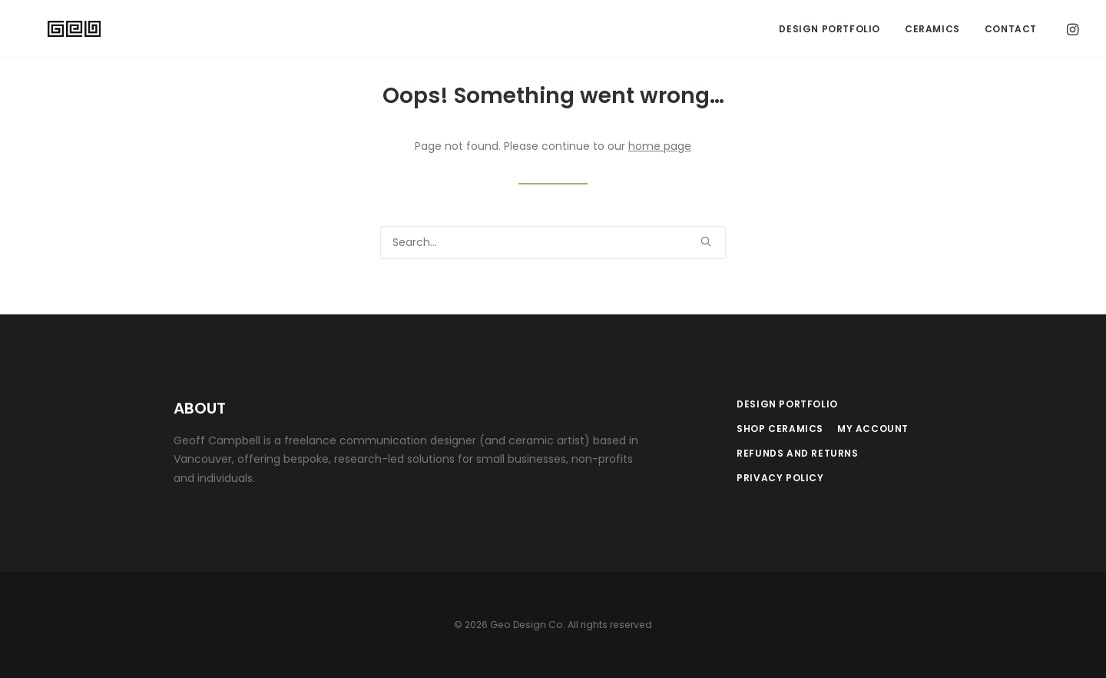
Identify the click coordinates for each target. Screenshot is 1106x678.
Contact (1011, 29)
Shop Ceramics (780, 428)
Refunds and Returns (797, 453)
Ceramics (932, 29)
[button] (1071, 30)
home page (659, 146)
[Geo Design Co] (58, 30)
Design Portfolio (829, 29)
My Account (873, 428)
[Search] (553, 242)
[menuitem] (829, 30)
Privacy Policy (780, 477)
